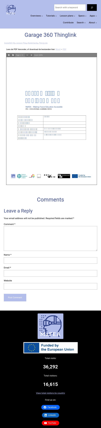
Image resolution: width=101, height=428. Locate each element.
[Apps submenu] (96, 15)
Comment (9, 224)
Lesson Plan (21, 43)
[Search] (92, 7)
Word (58, 49)
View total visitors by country (50, 393)
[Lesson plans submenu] (74, 15)
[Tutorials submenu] (56, 15)
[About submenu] (96, 22)
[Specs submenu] (85, 15)
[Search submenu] (85, 22)
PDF (64, 49)
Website (8, 280)
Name (7, 254)
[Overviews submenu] (42, 15)
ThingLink (43, 43)
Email (7, 267)
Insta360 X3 (9, 43)
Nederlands (33, 43)
